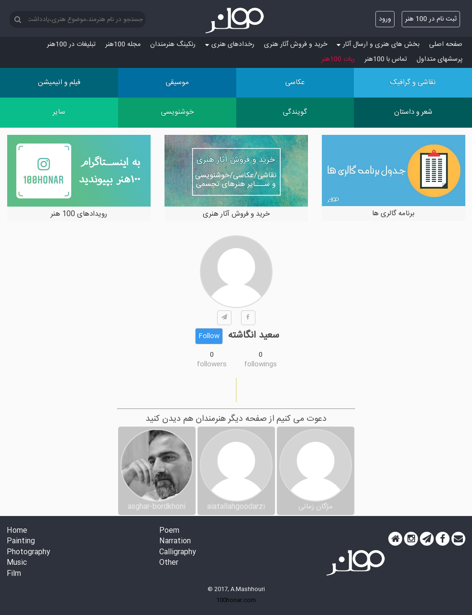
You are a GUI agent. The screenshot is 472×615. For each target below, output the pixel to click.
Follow (209, 336)
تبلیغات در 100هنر (71, 44)
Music (17, 563)
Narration (175, 541)
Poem (169, 531)
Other (168, 563)
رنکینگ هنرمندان (173, 44)
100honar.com (236, 600)
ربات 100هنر (338, 59)
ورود (385, 19)
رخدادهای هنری (229, 44)
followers (212, 364)
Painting (21, 541)
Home (17, 531)
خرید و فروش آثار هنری (295, 44)
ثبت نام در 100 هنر (431, 19)
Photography (28, 552)
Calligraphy (177, 552)
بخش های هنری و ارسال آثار (378, 44)
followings (260, 364)
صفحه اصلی (445, 44)
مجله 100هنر (123, 44)
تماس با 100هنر (385, 59)
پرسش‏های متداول (439, 59)
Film (14, 574)
